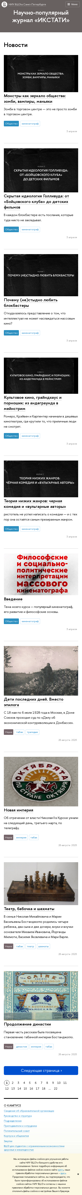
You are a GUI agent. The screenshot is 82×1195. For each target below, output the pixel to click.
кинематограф (30, 123)
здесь (61, 1169)
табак (19, 732)
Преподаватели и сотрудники (20, 1126)
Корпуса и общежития (16, 1136)
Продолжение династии (27, 1024)
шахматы (43, 946)
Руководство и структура (18, 1116)
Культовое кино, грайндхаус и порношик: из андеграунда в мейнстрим (33, 402)
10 (59, 1083)
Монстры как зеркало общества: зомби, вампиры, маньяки (35, 98)
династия (21, 1046)
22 (55, 1089)
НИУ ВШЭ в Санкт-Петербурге (27, 4)
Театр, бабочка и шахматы (29, 908)
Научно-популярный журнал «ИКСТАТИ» (41, 16)
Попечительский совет (17, 1131)
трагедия (32, 732)
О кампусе (12, 1105)
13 (13, 1089)
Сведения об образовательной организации (29, 1110)
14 (19, 1089)
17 (37, 1089)
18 (43, 1089)
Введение (13, 599)
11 (65, 1083)
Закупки (8, 1141)
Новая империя (18, 810)
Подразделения (13, 1121)
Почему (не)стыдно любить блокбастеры (31, 302)
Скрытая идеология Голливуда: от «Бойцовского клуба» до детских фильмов (36, 201)
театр (30, 946)
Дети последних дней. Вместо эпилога (33, 702)
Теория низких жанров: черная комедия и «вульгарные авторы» (35, 503)
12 (7, 1089)
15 (25, 1089)
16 (31, 1089)
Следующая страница (41, 1070)
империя (21, 837)
